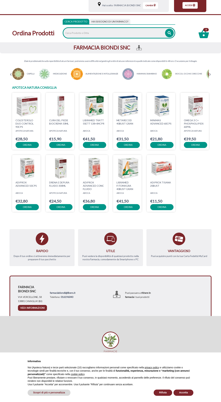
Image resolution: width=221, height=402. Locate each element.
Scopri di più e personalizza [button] (49, 392)
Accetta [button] (183, 392)
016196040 (67, 296)
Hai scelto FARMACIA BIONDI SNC (121, 5)
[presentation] (11, 74)
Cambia (150, 5)
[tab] (110, 21)
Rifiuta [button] (163, 392)
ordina (27, 144)
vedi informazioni (32, 307)
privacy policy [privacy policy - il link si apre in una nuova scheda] (152, 367)
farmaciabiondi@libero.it (62, 292)
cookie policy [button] (77, 374)
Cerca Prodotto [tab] (76, 21)
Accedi (190, 5)
